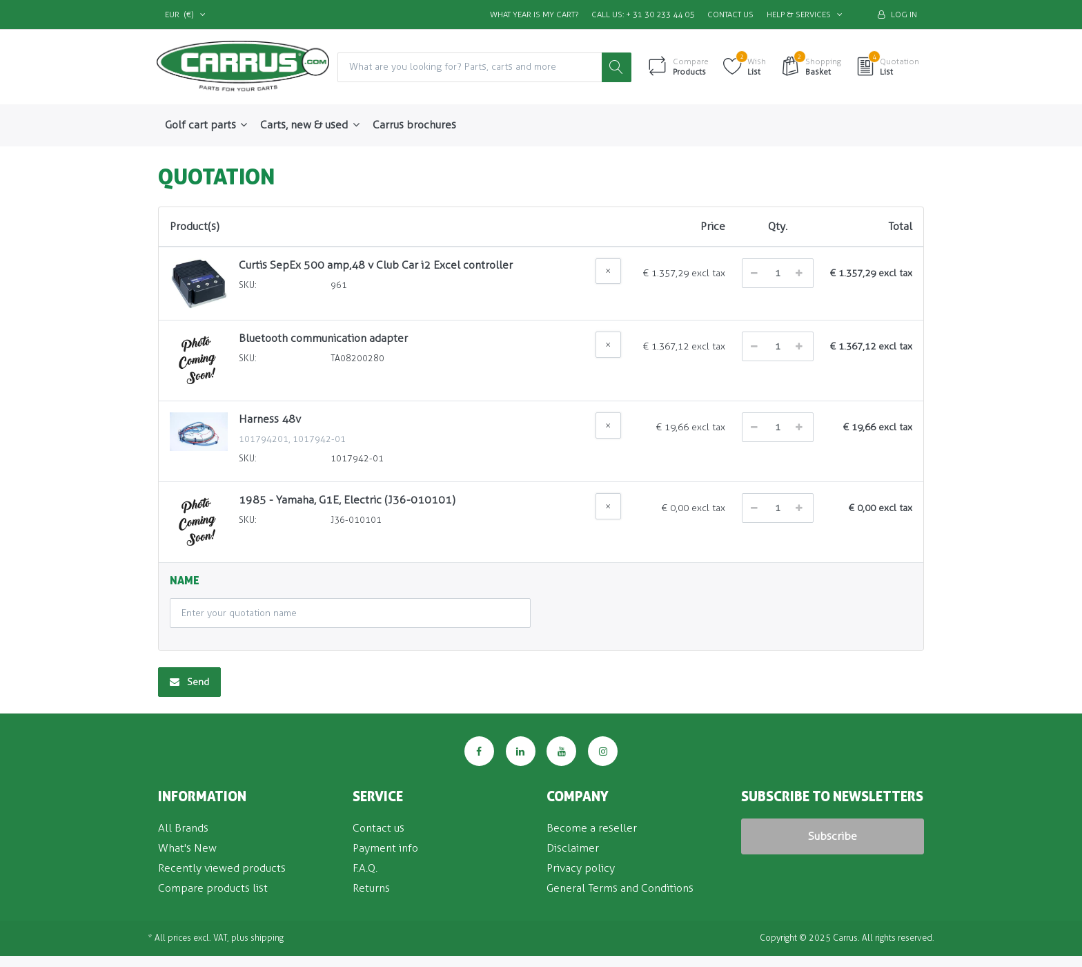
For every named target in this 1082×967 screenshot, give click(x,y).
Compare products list (213, 887)
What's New (187, 847)
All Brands (183, 828)
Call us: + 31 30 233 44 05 (642, 14)
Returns (371, 887)
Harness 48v (270, 419)
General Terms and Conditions (620, 887)
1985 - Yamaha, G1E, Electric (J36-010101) (347, 500)
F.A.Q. (365, 867)
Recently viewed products (222, 867)
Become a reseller (592, 828)
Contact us (730, 14)
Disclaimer (573, 847)
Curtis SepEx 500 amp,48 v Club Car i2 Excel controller (376, 264)
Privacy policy (581, 867)
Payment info (385, 847)
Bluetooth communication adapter (323, 338)
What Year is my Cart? (534, 14)
